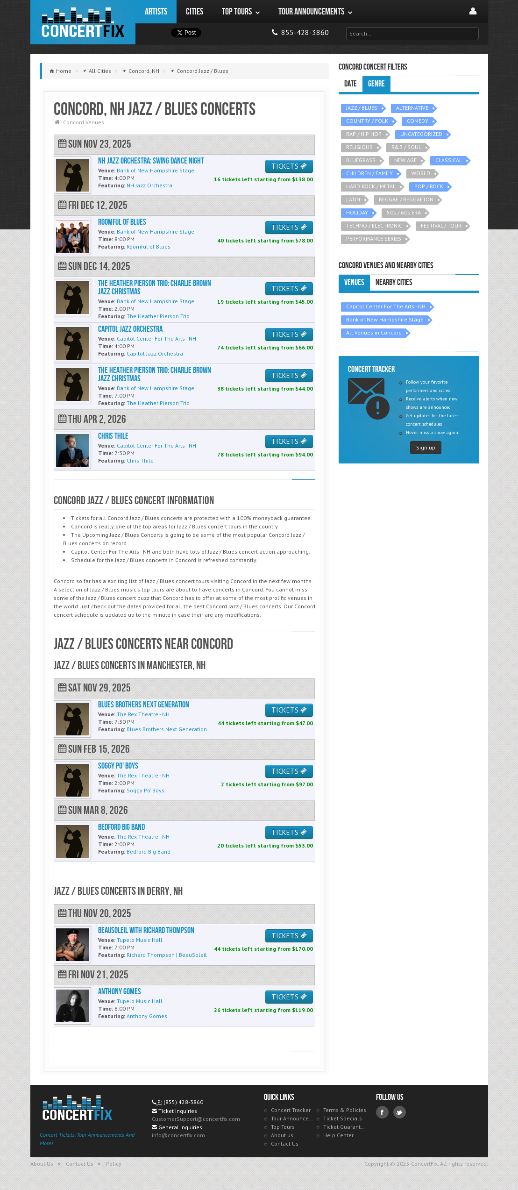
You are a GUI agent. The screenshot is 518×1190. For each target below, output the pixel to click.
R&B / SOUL (406, 146)
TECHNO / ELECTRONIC (374, 225)
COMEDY (417, 120)
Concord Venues (83, 122)
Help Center (338, 1135)
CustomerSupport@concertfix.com (196, 1118)
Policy (113, 1163)
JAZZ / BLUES (361, 107)
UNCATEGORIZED (421, 133)
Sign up (425, 447)
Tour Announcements (292, 1118)
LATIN (353, 199)
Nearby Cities (394, 282)
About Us (41, 1163)
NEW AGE (405, 160)
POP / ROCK (428, 186)
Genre (376, 84)
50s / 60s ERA (404, 212)
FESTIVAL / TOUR (441, 225)
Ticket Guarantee (345, 1126)
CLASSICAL (448, 160)
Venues (354, 282)
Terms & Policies (344, 1109)
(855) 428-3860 (183, 1101)
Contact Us (284, 1143)
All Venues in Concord (374, 332)
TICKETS (289, 166)
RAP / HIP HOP (364, 133)
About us (282, 1135)
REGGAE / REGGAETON (406, 199)
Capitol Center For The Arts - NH (386, 306)
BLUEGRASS (361, 160)
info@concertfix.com (178, 1135)
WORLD (421, 173)
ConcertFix (82, 22)
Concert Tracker (291, 1109)
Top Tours (283, 1126)
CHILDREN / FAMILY (369, 173)
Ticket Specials (342, 1118)
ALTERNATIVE (412, 107)
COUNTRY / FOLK (367, 120)
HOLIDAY (357, 212)
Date (350, 84)
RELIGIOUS (359, 146)
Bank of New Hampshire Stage (385, 319)
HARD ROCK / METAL (371, 186)
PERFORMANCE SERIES (373, 238)
